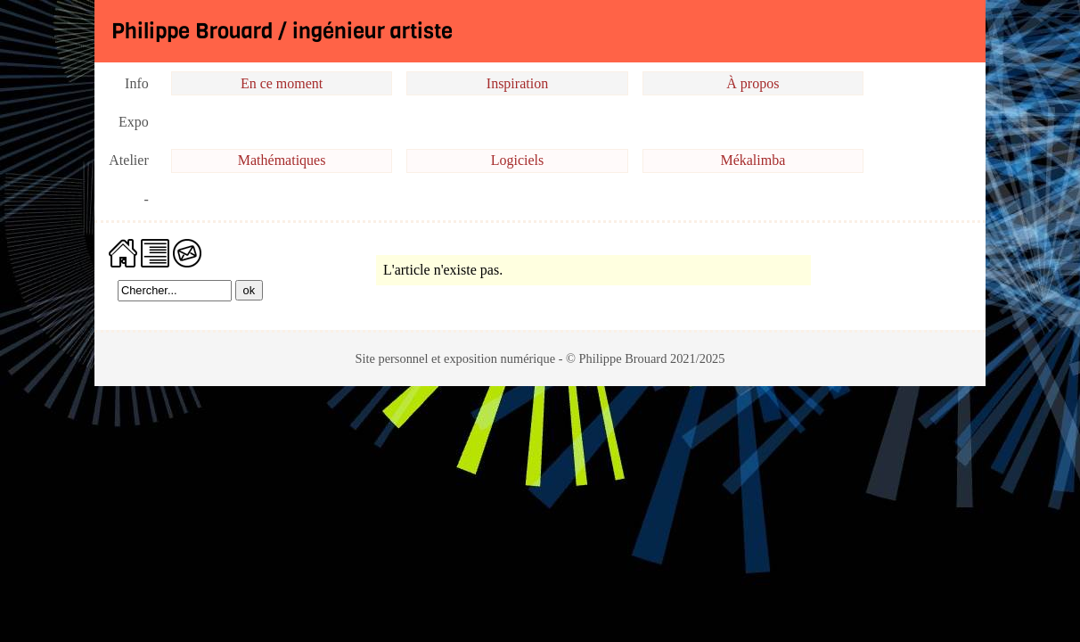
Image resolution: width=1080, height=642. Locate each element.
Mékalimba (752, 160)
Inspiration (517, 83)
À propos (752, 83)
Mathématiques (282, 160)
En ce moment (281, 83)
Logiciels (517, 160)
